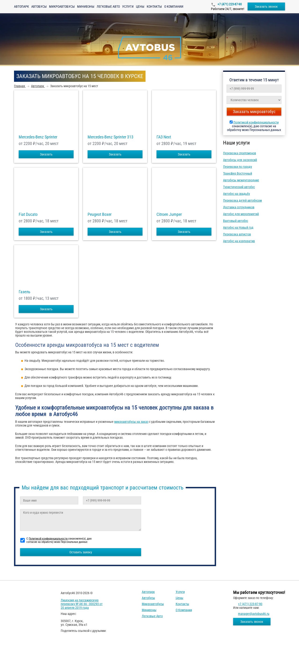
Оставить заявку (80, 552)
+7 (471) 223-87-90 (229, 4)
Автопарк (21, 6)
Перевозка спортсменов (239, 153)
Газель (24, 292)
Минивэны (85, 6)
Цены (140, 6)
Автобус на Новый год (238, 227)
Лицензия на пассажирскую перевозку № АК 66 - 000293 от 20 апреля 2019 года (82, 604)
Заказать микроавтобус (254, 111)
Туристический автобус (239, 187)
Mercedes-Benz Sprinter (38, 137)
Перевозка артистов (237, 234)
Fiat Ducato (28, 214)
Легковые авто (108, 6)
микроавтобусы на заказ (131, 422)
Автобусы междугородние (241, 180)
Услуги (128, 6)
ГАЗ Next (164, 137)
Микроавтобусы (62, 6)
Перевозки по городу (237, 167)
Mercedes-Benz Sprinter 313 (110, 137)
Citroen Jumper (169, 214)
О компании (173, 6)
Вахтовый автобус (235, 221)
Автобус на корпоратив (239, 241)
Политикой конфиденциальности (256, 122)
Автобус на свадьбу (236, 194)
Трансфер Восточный (237, 173)
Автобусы (39, 6)
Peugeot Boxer (99, 214)
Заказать (46, 154)
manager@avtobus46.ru (253, 614)
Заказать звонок (266, 6)
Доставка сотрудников (238, 207)
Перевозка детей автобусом (242, 200)
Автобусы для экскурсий (240, 160)
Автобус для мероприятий (241, 214)
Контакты (154, 6)
